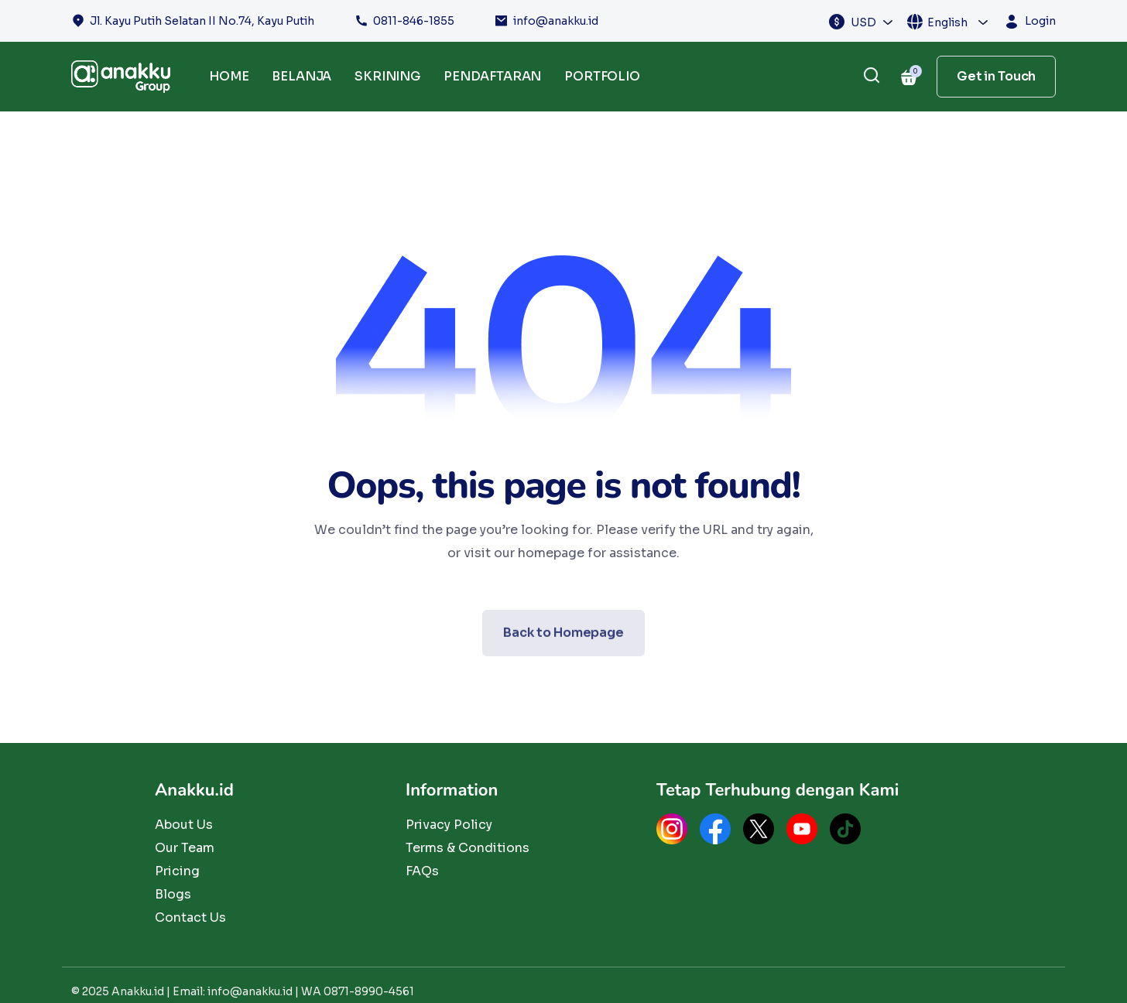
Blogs (173, 894)
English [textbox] (947, 22)
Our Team (184, 848)
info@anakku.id (555, 21)
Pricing (177, 871)
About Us (184, 824)
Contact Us (190, 917)
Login (1040, 21)
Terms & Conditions (467, 848)
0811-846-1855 (413, 21)
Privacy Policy (449, 824)
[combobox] (872, 22)
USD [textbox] (863, 22)
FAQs (422, 871)
